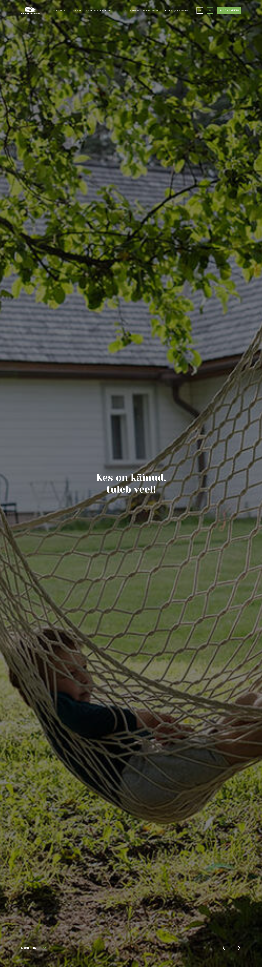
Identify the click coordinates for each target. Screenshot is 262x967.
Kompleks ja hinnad (98, 10)
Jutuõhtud (132, 10)
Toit (118, 10)
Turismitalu (61, 10)
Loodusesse (150, 10)
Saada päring (229, 10)
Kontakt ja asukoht (175, 10)
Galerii (77, 10)
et (210, 10)
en (200, 10)
